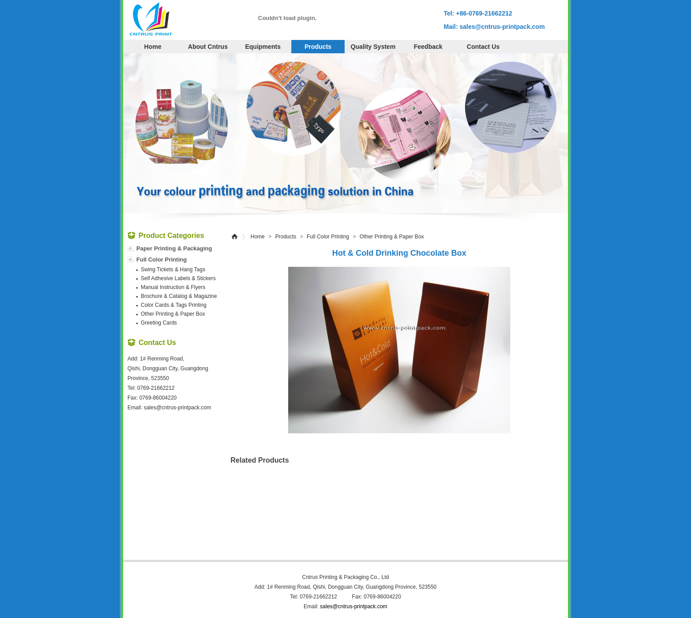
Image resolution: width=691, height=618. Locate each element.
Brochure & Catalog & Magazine (179, 296)
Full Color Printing (328, 237)
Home (153, 46)
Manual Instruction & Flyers (173, 287)
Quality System (372, 46)
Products (318, 46)
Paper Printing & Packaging (174, 248)
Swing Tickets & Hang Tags (173, 269)
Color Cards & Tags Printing (174, 305)
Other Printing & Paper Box (392, 237)
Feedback (428, 46)
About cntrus (207, 46)
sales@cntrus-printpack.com (502, 26)
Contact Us (483, 46)
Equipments (263, 46)
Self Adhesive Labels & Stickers (178, 278)
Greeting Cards (159, 323)
